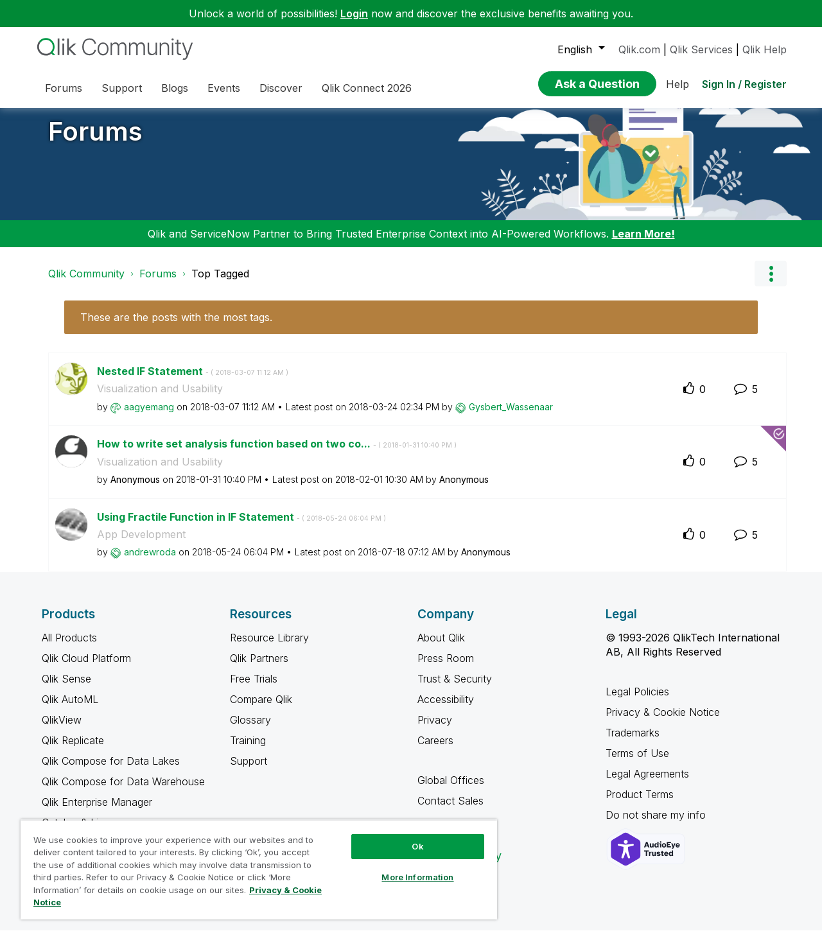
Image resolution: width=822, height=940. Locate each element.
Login (354, 13)
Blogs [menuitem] (174, 88)
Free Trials (253, 688)
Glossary (250, 729)
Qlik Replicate (73, 750)
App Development (141, 543)
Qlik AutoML (70, 708)
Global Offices (450, 789)
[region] (259, 869)
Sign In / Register (744, 84)
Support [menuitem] (121, 88)
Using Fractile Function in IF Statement (241, 526)
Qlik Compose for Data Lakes (111, 770)
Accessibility (445, 708)
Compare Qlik (261, 708)
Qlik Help (764, 49)
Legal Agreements (647, 783)
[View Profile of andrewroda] (150, 561)
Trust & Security (454, 688)
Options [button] (771, 283)
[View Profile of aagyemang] (149, 416)
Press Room (445, 667)
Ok (417, 846)
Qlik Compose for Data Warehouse (123, 791)
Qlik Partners (259, 667)
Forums (95, 141)
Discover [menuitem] (280, 88)
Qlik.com (639, 49)
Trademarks (633, 742)
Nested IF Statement (192, 380)
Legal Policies (637, 701)
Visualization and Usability (160, 398)
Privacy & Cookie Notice (663, 721)
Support (248, 770)
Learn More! (643, 243)
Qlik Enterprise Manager (97, 811)
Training (248, 750)
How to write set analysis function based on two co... (277, 453)
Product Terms (640, 803)
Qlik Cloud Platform (86, 667)
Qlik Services (701, 49)
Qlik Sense (66, 688)
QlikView (62, 729)
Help (677, 84)
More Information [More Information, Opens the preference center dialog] (417, 877)
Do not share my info (657, 824)
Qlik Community (86, 283)
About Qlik (441, 647)
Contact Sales (450, 810)
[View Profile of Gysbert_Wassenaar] (511, 416)
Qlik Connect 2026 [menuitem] (367, 88)
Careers (435, 750)
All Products (69, 647)
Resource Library (269, 647)
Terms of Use (637, 762)
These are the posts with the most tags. (176, 326)
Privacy (434, 729)
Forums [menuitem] (63, 88)
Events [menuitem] (223, 88)
